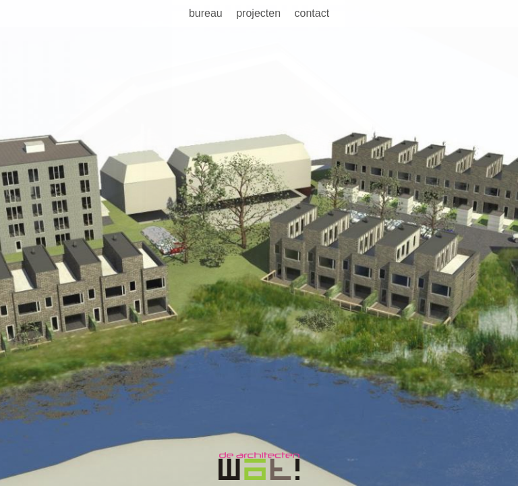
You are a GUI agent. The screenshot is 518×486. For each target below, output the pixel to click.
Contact (311, 13)
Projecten (258, 13)
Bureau (206, 13)
